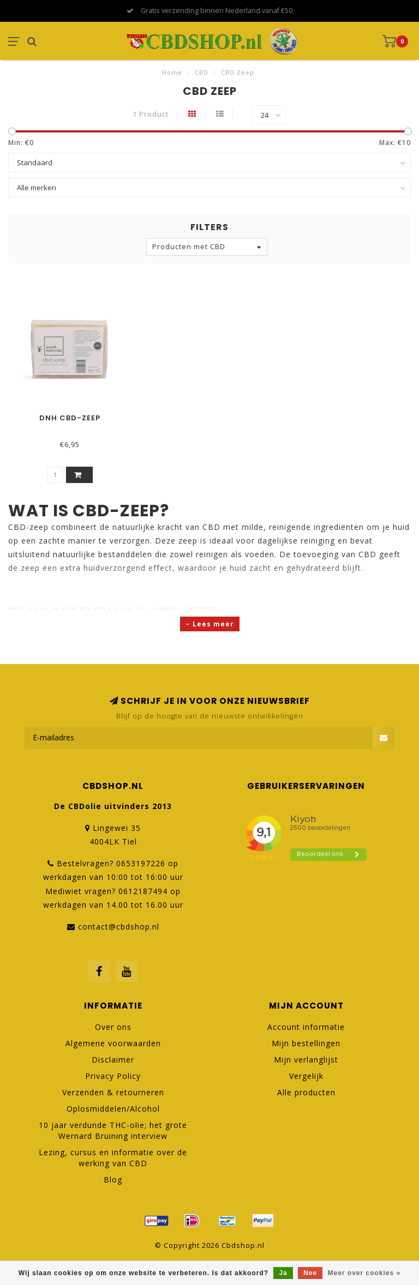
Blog (113, 1179)
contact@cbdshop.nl (118, 926)
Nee (310, 1273)
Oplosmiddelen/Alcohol (113, 1108)
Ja (283, 1273)
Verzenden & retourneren (113, 1092)
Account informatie (306, 1027)
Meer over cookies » (364, 1273)
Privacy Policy (113, 1076)
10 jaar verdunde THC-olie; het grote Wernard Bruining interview (113, 1130)
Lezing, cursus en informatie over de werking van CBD (113, 1157)
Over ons (113, 1027)
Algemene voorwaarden (113, 1043)
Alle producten (306, 1092)
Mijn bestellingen (306, 1043)
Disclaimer (113, 1059)
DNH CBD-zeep (69, 418)
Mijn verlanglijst (306, 1059)
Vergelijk (306, 1076)
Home (172, 72)
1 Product (151, 114)
